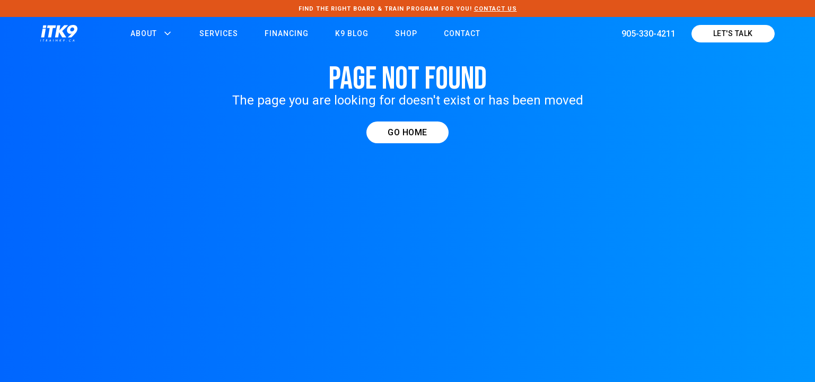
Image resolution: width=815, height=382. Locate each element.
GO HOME (407, 132)
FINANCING (287, 33)
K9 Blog (352, 33)
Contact (462, 33)
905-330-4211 (648, 34)
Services (218, 33)
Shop (406, 33)
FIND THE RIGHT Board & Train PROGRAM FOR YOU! (408, 8)
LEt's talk (733, 33)
